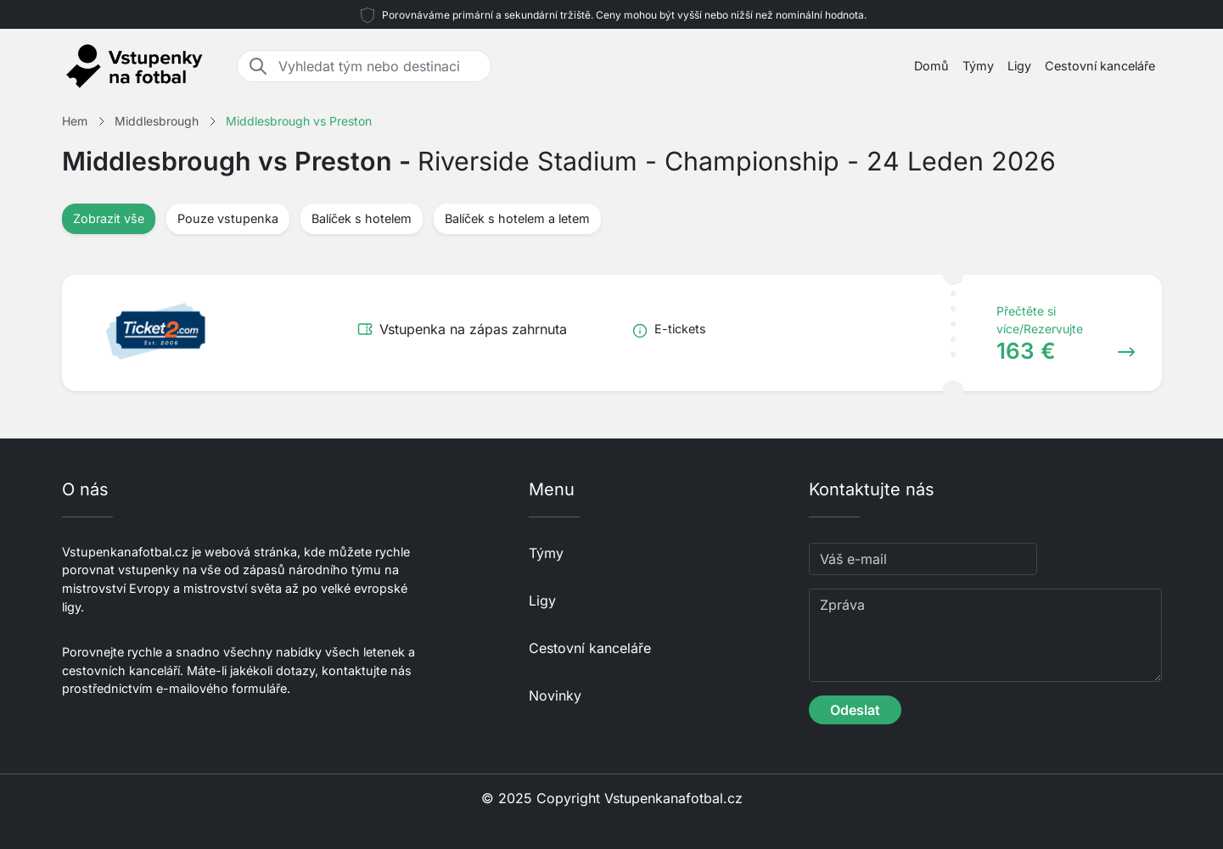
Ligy (1019, 66)
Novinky (555, 695)
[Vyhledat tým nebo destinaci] (379, 66)
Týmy (978, 66)
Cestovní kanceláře (1100, 66)
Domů (931, 66)
